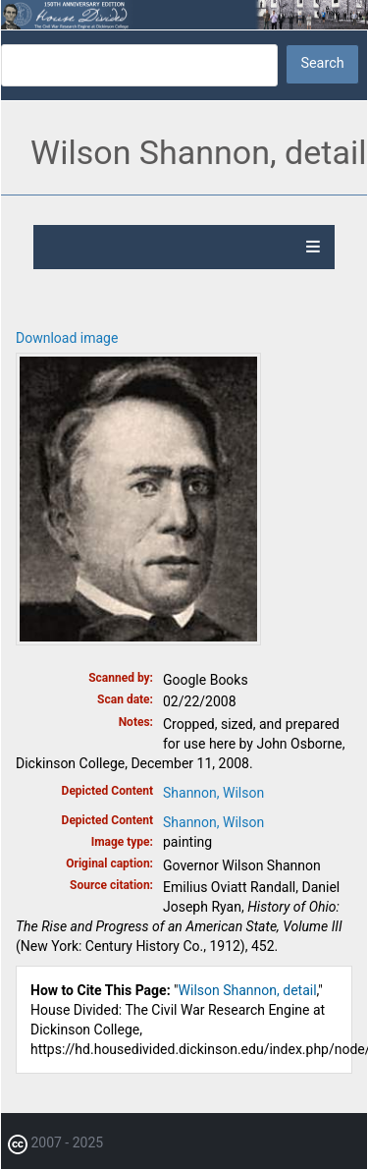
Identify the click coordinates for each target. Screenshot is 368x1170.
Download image (67, 338)
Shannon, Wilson (213, 793)
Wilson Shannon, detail (248, 990)
